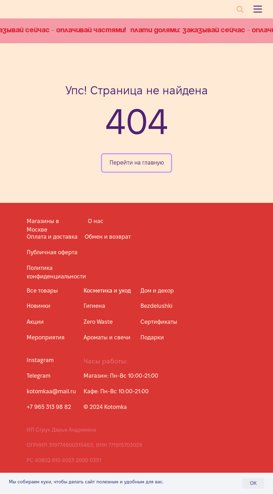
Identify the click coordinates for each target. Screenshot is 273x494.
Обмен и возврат (108, 237)
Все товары (42, 291)
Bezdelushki (156, 306)
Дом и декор (157, 291)
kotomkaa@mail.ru (51, 391)
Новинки (38, 306)
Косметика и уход (107, 291)
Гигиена (94, 306)
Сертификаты (158, 322)
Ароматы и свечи (107, 337)
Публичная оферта (52, 252)
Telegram (38, 376)
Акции (35, 322)
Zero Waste (98, 322)
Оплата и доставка (52, 237)
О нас (95, 221)
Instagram (40, 360)
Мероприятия (46, 337)
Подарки (152, 337)
